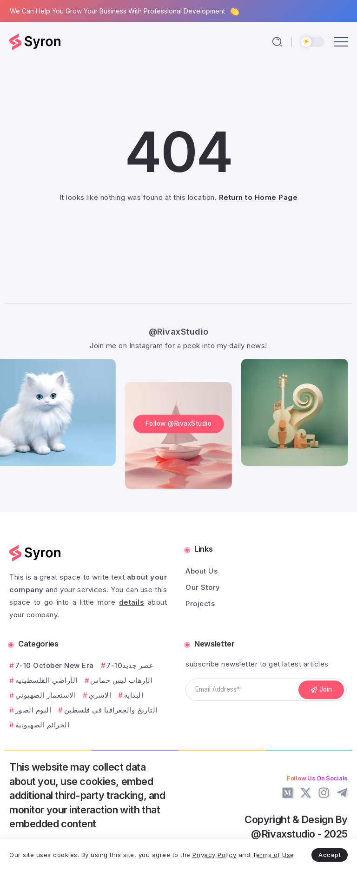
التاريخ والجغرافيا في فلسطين (111, 710)
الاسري (100, 695)
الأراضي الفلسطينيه (46, 680)
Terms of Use (273, 854)
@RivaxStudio (179, 332)
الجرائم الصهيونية (42, 724)
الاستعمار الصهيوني (45, 695)
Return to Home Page (258, 197)
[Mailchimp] (321, 689)
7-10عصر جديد (129, 665)
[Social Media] (287, 792)
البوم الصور (33, 710)
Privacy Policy (214, 854)
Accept (329, 854)
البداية (134, 695)
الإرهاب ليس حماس (121, 680)
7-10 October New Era (54, 665)
